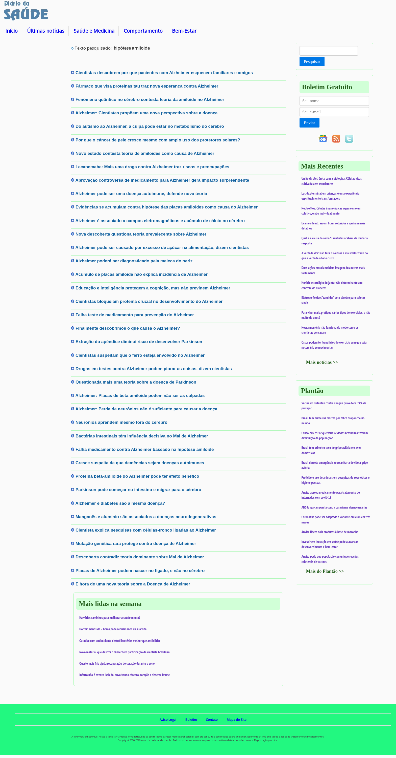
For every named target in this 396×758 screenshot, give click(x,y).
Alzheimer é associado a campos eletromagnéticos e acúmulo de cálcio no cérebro (160, 220)
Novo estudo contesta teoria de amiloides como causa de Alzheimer (145, 153)
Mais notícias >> (322, 362)
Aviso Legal (168, 719)
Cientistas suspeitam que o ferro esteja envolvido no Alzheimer (140, 355)
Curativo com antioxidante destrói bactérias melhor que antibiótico (119, 640)
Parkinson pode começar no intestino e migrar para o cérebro (138, 489)
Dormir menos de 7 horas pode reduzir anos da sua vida (112, 629)
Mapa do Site (236, 719)
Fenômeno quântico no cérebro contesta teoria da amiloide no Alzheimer (150, 99)
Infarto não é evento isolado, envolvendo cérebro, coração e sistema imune (124, 674)
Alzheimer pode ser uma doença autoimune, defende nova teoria (141, 193)
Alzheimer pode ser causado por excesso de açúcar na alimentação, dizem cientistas (162, 247)
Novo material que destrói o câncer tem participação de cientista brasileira (124, 652)
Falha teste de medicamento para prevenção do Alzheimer (135, 314)
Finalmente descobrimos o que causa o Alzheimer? (128, 328)
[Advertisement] (35, 119)
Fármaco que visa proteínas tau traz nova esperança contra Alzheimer (147, 86)
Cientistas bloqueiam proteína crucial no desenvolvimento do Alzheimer (149, 301)
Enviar (309, 122)
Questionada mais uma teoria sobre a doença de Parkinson (136, 382)
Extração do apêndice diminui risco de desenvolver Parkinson (139, 341)
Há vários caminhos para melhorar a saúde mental (109, 617)
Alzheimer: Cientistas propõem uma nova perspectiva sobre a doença (146, 113)
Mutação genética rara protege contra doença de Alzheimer (136, 543)
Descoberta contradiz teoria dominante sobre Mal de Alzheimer (140, 557)
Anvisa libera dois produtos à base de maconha (330, 532)
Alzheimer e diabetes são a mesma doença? (120, 503)
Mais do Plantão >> (325, 571)
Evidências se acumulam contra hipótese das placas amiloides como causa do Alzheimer (167, 207)
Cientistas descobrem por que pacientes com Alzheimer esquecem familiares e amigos (164, 72)
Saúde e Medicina (94, 30)
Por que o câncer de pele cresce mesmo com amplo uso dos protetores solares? (158, 140)
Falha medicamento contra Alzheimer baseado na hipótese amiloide (145, 449)
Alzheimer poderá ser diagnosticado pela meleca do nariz (133, 261)
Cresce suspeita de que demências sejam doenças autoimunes (140, 462)
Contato (212, 719)
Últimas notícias (45, 30)
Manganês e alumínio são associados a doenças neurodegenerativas (146, 516)
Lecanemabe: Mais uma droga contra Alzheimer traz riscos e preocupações (152, 166)
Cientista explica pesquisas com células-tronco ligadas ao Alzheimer (146, 530)
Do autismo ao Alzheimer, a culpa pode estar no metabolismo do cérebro (150, 126)
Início (11, 30)
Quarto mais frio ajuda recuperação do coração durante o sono (117, 663)
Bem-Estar (184, 30)
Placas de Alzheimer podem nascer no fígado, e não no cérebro (140, 570)
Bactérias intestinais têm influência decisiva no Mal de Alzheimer (142, 436)
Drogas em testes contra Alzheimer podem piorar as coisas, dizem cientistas (154, 368)
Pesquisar (312, 61)
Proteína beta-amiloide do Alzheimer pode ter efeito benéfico (137, 476)
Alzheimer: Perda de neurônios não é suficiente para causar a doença (146, 409)
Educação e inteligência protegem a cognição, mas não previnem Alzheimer (153, 288)
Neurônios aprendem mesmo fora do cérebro (121, 422)
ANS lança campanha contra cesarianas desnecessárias (334, 507)
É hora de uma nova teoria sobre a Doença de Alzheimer (133, 584)
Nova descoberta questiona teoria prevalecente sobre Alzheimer (141, 234)
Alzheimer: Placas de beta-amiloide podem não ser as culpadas (140, 395)
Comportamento (143, 30)
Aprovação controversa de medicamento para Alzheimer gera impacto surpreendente (162, 180)
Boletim (191, 719)
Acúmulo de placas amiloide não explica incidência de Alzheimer (141, 274)
